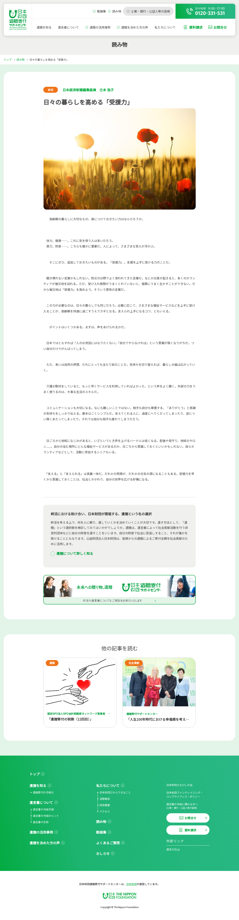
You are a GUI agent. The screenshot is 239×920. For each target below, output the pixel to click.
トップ (8, 59)
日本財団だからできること (115, 792)
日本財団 (131, 884)
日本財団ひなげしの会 (179, 785)
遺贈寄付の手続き (43, 792)
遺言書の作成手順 (43, 809)
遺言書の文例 (41, 822)
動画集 (101, 832)
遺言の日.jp (173, 849)
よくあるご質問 (108, 842)
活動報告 (105, 799)
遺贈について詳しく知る (74, 553)
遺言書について (68, 27)
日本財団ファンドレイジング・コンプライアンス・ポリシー (184, 794)
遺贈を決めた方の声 (134, 27)
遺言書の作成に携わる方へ (187, 806)
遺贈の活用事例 (100, 27)
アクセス (105, 811)
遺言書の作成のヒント (46, 816)
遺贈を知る (44, 27)
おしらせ (103, 853)
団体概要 (105, 805)
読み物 (20, 59)
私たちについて (165, 27)
